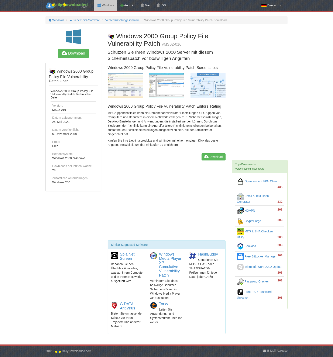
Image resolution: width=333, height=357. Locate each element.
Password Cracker (253, 281)
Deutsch (271, 5)
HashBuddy (208, 254)
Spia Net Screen (127, 256)
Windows (105, 5)
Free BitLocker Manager (257, 256)
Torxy (163, 304)
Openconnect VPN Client (257, 181)
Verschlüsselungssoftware (122, 20)
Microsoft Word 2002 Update (259, 266)
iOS (161, 5)
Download (73, 53)
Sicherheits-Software (84, 20)
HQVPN (246, 210)
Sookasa (246, 246)
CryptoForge (249, 221)
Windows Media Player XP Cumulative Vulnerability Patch (170, 264)
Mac (145, 5)
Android (127, 5)
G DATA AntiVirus (127, 306)
